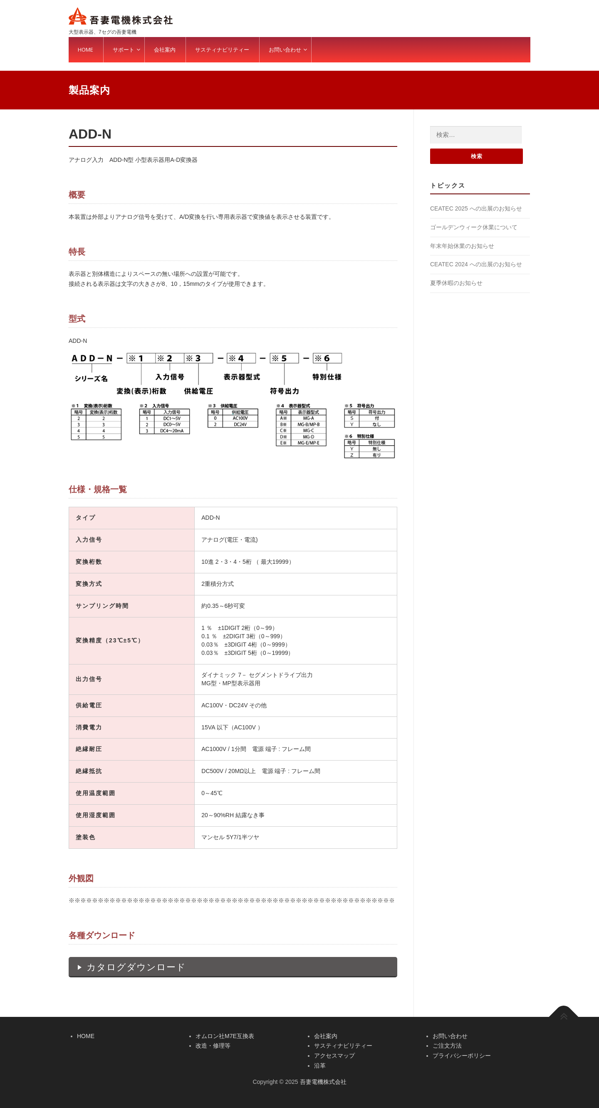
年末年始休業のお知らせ (462, 246)
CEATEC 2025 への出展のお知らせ (476, 208)
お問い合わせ (450, 1036)
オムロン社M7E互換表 (225, 1036)
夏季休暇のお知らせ (456, 283)
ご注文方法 (447, 1045)
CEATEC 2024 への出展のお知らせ (476, 264)
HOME (85, 1036)
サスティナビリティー (343, 1045)
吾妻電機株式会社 (323, 1081)
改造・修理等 (213, 1045)
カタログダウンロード (136, 967)
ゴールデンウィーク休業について (473, 227)
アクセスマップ (334, 1055)
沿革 (320, 1065)
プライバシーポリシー (462, 1055)
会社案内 (325, 1036)
